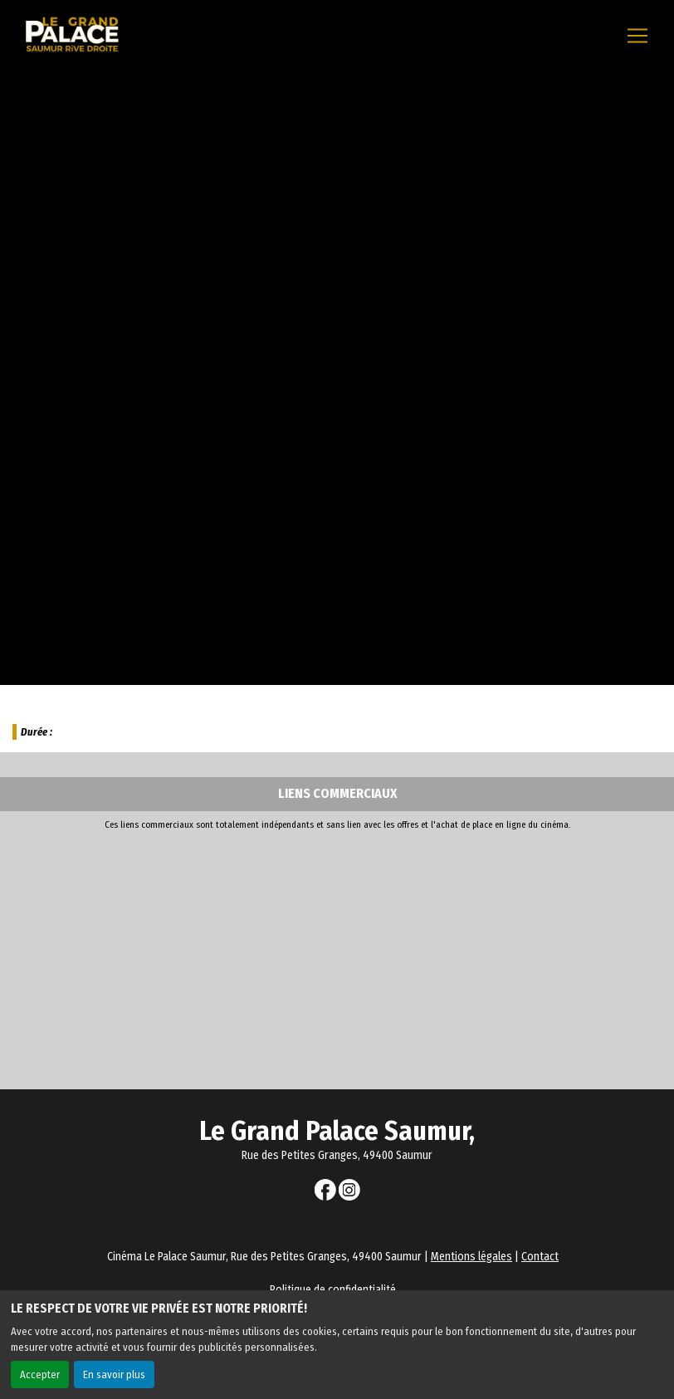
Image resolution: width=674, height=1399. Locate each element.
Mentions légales (471, 1257)
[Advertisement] (337, 955)
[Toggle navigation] (637, 35)
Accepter (40, 1374)
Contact (540, 1257)
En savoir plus (114, 1374)
